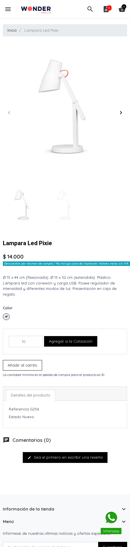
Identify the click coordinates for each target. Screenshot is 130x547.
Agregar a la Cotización (70, 341)
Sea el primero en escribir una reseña (65, 457)
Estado (15, 416)
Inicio (12, 30)
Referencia (19, 409)
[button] (90, 9)
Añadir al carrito (22, 365)
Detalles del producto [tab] (30, 395)
